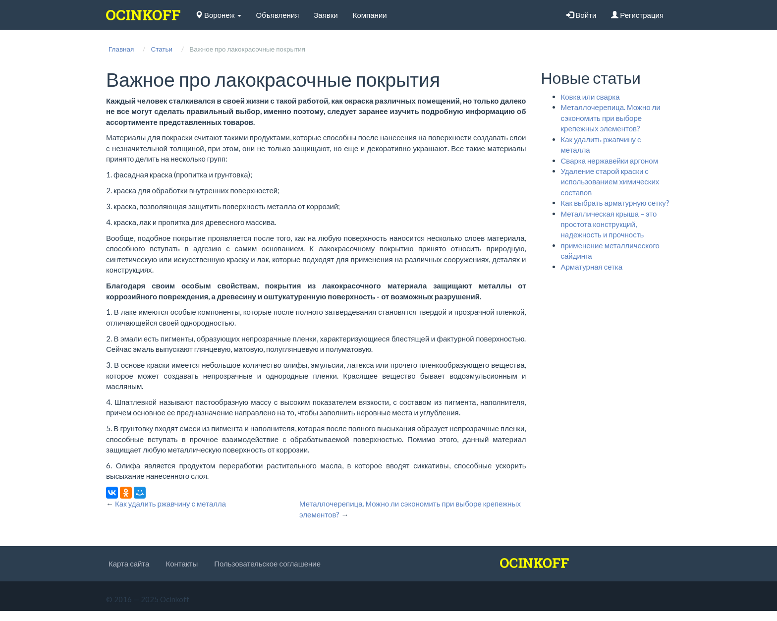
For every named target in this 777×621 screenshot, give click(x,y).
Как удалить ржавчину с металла (170, 503)
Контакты (182, 563)
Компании (370, 14)
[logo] (143, 15)
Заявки (325, 14)
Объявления (277, 14)
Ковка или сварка (590, 96)
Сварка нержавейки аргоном (609, 160)
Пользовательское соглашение (267, 563)
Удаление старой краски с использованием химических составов (610, 182)
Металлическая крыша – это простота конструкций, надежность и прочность (609, 224)
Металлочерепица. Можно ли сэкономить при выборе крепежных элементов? (611, 118)
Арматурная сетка (592, 266)
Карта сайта (129, 563)
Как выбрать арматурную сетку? (615, 202)
